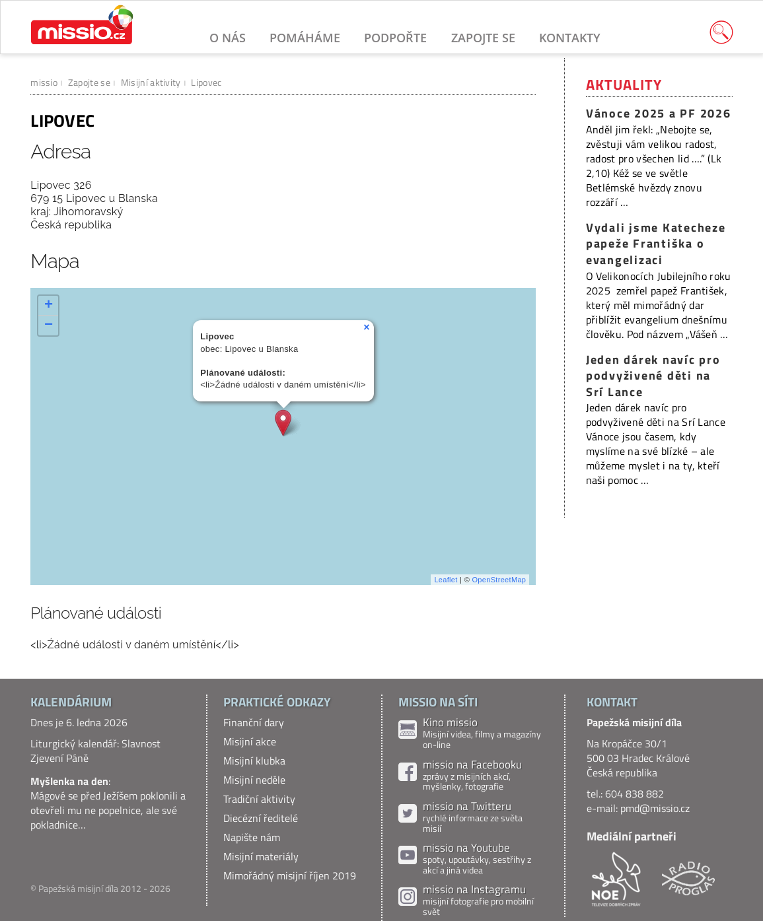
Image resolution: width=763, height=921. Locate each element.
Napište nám (251, 837)
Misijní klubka (254, 760)
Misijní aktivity (151, 82)
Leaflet (445, 580)
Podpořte (395, 37)
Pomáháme (305, 37)
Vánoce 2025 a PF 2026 (658, 113)
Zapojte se (483, 37)
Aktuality (624, 84)
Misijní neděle (254, 780)
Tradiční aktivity (259, 799)
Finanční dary (253, 722)
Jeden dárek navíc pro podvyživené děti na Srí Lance (653, 376)
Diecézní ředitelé (260, 818)
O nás (227, 37)
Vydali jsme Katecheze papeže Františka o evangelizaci (656, 244)
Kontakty (569, 37)
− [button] (49, 325)
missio (43, 82)
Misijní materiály (261, 856)
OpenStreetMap (499, 580)
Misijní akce (249, 741)
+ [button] (49, 306)
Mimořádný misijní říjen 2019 (289, 875)
